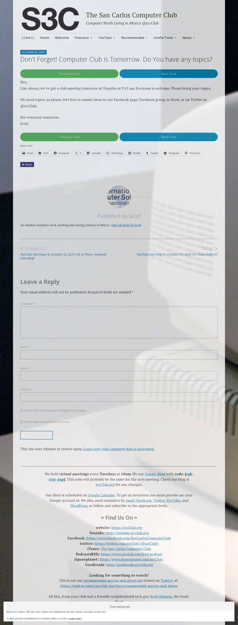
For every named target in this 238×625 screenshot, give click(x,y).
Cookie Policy (75, 618)
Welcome (62, 37)
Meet (161, 474)
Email (25, 368)
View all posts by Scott (126, 225)
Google (151, 474)
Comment (28, 304)
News (28, 164)
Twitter (159, 500)
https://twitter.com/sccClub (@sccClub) (126, 543)
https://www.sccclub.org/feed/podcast (131, 554)
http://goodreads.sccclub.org (129, 564)
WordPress (78, 505)
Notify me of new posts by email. (47, 422)
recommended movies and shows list (113, 580)
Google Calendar (101, 495)
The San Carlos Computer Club (131, 15)
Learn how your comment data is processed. (119, 448)
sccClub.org (105, 484)
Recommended (132, 37)
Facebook (143, 500)
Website (25, 389)
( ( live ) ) (28, 37)
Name (25, 347)
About (187, 37)
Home (44, 37)
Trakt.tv (167, 580)
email (130, 500)
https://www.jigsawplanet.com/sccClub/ (132, 559)
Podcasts (82, 37)
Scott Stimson (161, 596)
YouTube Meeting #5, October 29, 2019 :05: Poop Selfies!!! (168, 250)
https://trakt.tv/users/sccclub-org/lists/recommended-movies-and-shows (119, 585)
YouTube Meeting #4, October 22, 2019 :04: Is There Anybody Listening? (69, 252)
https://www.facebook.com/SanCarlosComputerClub (128, 538)
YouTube (105, 37)
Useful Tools (163, 37)
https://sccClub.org (126, 527)
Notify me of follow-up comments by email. (55, 410)
